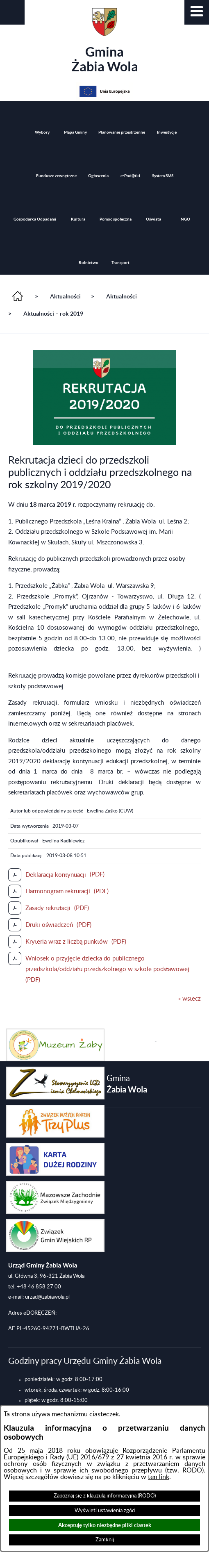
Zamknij (104, 1540)
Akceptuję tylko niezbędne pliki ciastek (104, 1525)
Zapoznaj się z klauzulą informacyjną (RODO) (105, 1496)
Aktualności (65, 296)
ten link (158, 1477)
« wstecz (189, 999)
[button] (196, 12)
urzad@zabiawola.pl (47, 1297)
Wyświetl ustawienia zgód (105, 1510)
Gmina (104, 41)
